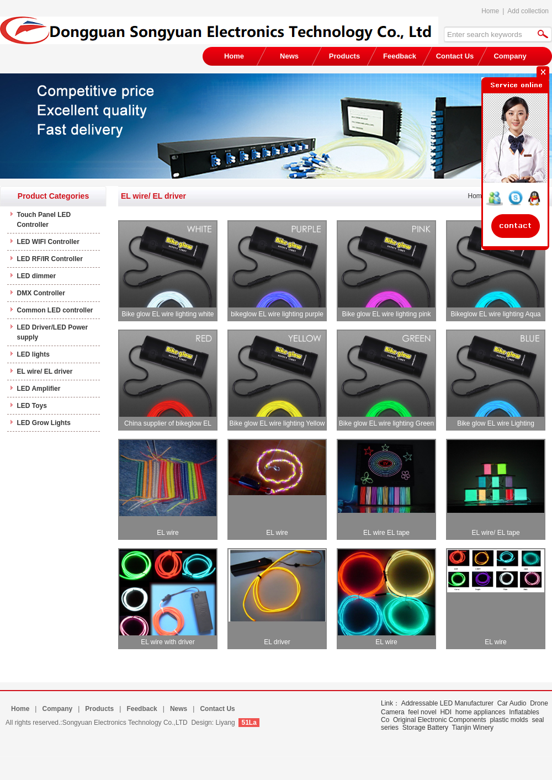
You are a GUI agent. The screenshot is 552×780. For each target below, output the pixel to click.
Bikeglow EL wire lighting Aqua (496, 314)
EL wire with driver (168, 642)
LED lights (33, 354)
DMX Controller (41, 293)
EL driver (277, 642)
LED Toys (32, 406)
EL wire (168, 533)
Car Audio (512, 703)
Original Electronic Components (439, 720)
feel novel (422, 712)
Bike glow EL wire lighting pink (386, 314)
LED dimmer (36, 276)
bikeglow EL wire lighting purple (277, 314)
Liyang (225, 722)
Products (344, 56)
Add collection (528, 11)
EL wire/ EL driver (45, 371)
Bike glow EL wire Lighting (495, 423)
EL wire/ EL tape (495, 533)
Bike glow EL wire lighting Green (386, 423)
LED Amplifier (39, 388)
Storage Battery (425, 727)
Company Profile (509, 59)
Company (57, 709)
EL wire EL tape (386, 533)
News (289, 56)
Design (201, 722)
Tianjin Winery (473, 727)
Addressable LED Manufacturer (447, 703)
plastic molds (509, 720)
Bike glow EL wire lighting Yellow (277, 423)
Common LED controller (55, 310)
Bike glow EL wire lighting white (168, 314)
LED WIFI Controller (48, 242)
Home (490, 11)
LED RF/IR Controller (50, 259)
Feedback (399, 56)
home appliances (480, 712)
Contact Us (455, 56)
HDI (446, 712)
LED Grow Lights (44, 423)
